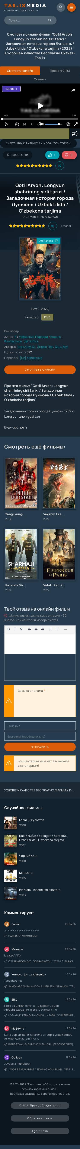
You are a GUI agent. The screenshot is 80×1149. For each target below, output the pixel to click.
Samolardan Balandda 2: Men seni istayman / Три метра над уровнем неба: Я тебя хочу (40, 986)
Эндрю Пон (45, 347)
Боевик (55, 337)
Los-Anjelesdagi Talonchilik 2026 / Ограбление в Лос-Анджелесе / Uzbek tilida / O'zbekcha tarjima (40, 1015)
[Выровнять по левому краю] (29, 629)
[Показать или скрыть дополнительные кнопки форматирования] (65, 629)
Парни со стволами (20, 936)
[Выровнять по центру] (36, 629)
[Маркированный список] (51, 629)
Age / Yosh (40, 1131)
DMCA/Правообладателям (40, 1105)
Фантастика (13, 341)
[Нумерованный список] (57, 629)
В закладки (17, 155)
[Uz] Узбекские (31, 358)
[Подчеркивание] (21, 629)
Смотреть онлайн (40, 369)
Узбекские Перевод (33, 337)
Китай (35, 309)
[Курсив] (15, 629)
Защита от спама (30, 691)
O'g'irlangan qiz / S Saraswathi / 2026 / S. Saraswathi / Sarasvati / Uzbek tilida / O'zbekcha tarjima (40, 961)
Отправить (40, 747)
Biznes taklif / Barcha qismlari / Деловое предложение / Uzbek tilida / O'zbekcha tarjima (40, 1044)
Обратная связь (40, 1118)
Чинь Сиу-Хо (26, 347)
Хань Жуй (61, 347)
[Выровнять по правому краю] (42, 629)
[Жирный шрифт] (8, 629)
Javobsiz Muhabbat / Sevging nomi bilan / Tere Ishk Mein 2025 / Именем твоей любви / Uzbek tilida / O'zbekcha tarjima (40, 1069)
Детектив (31, 341)
